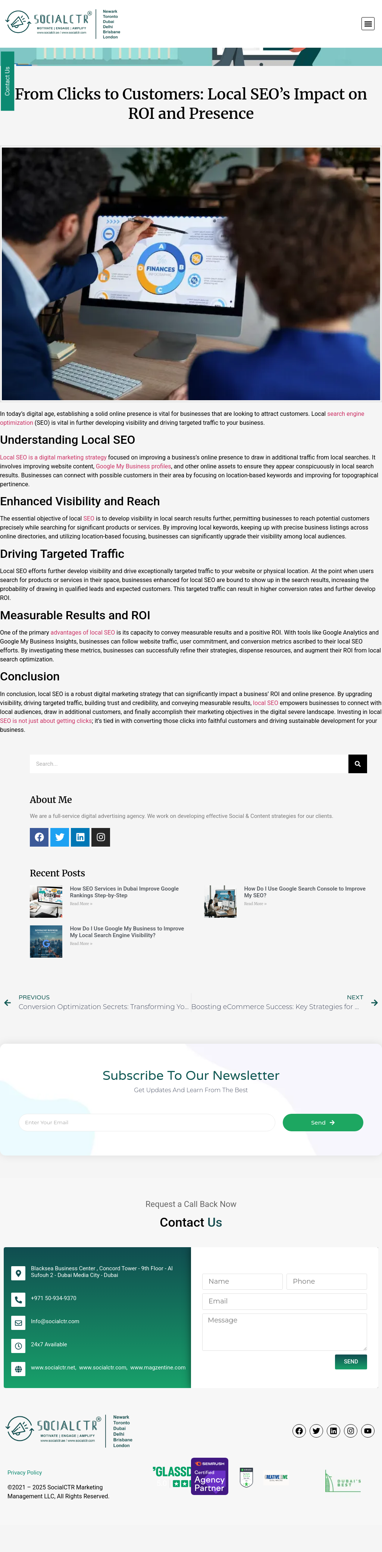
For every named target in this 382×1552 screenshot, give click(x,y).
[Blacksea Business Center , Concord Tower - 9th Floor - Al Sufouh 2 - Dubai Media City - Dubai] (18, 1300)
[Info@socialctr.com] (18, 1350)
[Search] (357, 791)
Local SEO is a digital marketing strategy (53, 484)
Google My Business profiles (133, 493)
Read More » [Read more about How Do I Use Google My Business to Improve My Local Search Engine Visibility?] (81, 970)
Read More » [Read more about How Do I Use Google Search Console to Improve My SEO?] (255, 930)
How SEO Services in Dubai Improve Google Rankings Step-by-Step (124, 919)
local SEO (265, 730)
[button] (368, 23)
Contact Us (7, 81)
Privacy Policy (24, 1499)
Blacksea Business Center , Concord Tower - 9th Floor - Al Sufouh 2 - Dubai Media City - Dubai (102, 1299)
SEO (88, 545)
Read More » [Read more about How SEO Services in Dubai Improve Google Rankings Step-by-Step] (81, 930)
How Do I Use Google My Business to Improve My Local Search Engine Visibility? (127, 959)
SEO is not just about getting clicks (46, 748)
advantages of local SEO (83, 659)
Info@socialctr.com (55, 1348)
